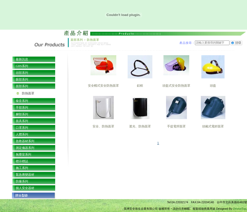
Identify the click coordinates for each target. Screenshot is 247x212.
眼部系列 (22, 79)
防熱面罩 (28, 93)
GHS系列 (22, 66)
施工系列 (22, 168)
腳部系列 (22, 114)
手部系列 (22, 107)
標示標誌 (22, 161)
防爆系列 (22, 181)
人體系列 (22, 134)
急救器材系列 (25, 141)
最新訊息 (22, 59)
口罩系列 (22, 127)
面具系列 (22, 121)
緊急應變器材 (25, 174)
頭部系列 (22, 73)
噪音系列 (22, 101)
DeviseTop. (240, 208)
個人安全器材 (25, 188)
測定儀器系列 (25, 148)
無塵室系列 (23, 154)
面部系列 (22, 86)
